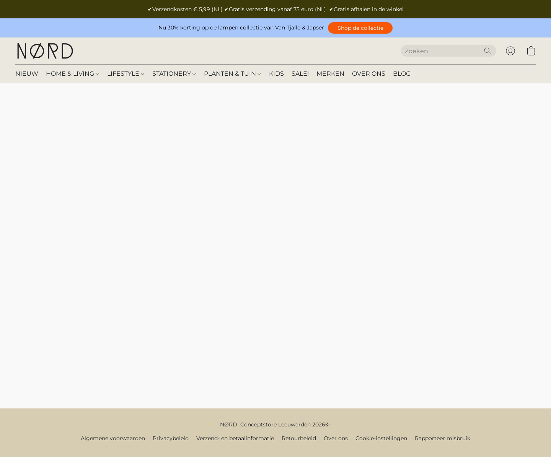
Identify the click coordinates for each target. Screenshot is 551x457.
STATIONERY (174, 73)
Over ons (336, 438)
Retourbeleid (299, 438)
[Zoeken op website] (487, 51)
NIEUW (26, 73)
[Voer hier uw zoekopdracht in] (448, 51)
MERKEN (330, 73)
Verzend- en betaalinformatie (235, 438)
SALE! (300, 73)
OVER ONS (368, 73)
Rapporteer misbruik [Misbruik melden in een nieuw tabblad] (442, 438)
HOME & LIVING (72, 73)
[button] (360, 28)
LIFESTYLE (125, 73)
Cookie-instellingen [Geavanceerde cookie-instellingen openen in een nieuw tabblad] (381, 438)
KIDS (276, 73)
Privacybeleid (171, 438)
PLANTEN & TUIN (232, 73)
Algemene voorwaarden (113, 438)
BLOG (402, 73)
